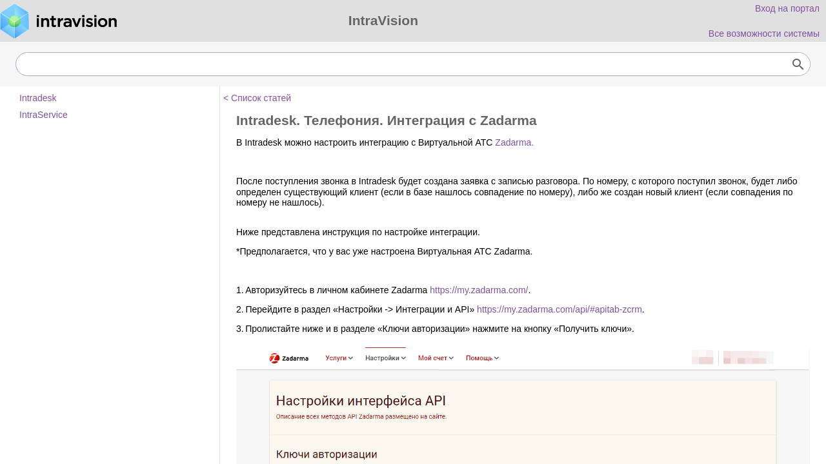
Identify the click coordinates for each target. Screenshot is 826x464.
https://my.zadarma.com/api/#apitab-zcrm (559, 309)
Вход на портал (787, 8)
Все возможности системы (764, 33)
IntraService (43, 115)
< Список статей (257, 98)
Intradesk (38, 98)
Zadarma (513, 142)
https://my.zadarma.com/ (479, 290)
